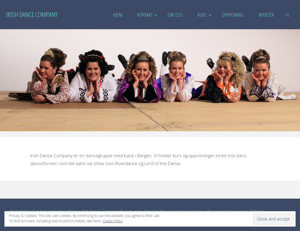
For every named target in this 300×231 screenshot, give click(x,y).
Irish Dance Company (31, 14)
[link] (288, 14)
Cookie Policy (113, 220)
